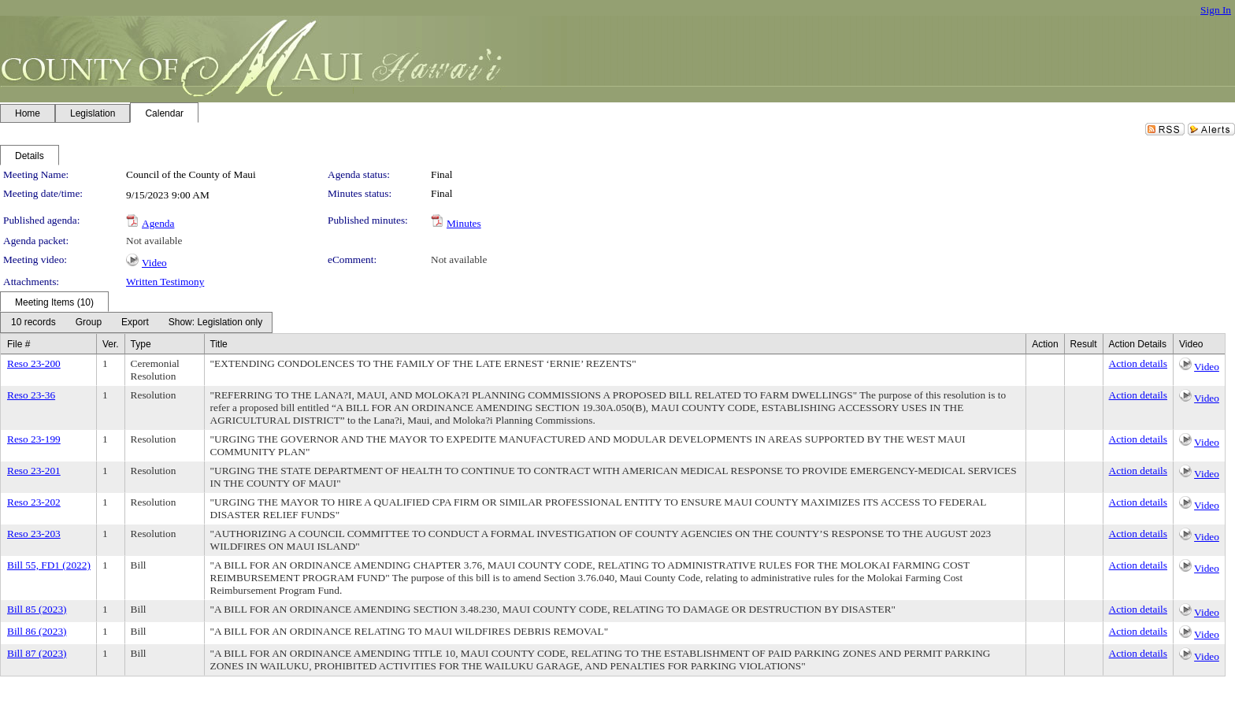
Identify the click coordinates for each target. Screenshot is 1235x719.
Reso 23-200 (34, 363)
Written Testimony (165, 281)
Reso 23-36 (31, 395)
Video (154, 263)
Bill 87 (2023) (37, 653)
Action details (1138, 363)
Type (141, 344)
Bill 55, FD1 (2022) (49, 565)
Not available (154, 240)
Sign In (1215, 10)
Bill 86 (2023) (37, 631)
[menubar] (136, 322)
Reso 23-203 (34, 533)
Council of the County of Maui (191, 174)
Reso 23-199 (34, 439)
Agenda (158, 223)
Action (1045, 344)
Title (219, 344)
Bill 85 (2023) (37, 609)
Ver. (110, 344)
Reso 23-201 (34, 470)
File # (18, 344)
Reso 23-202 (34, 502)
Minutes (464, 223)
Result (1083, 344)
